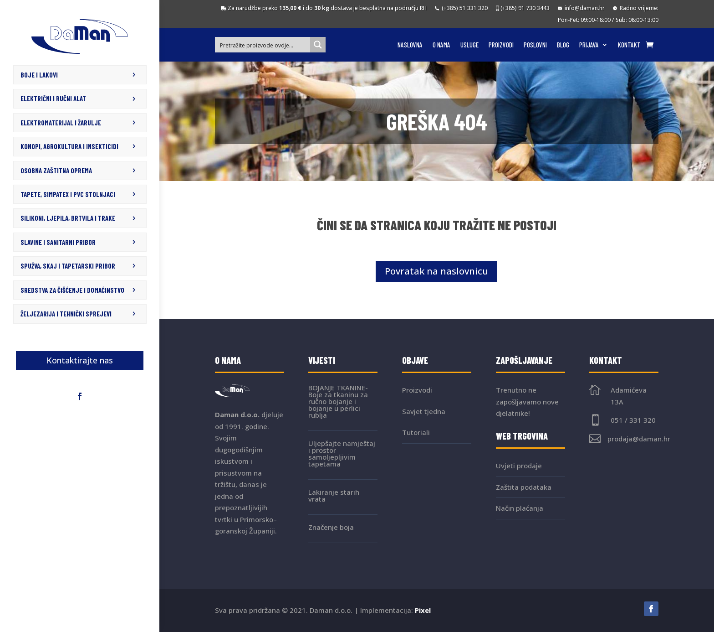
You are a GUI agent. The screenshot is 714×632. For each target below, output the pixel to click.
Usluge (469, 45)
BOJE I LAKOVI (39, 75)
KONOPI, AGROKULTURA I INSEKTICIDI (69, 146)
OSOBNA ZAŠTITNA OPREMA (56, 170)
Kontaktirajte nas (79, 358)
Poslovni (535, 45)
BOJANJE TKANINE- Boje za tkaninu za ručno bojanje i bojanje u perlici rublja (338, 401)
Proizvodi (501, 45)
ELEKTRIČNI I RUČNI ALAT (53, 98)
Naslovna (410, 45)
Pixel (423, 610)
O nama (441, 45)
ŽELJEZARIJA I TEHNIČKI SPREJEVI (66, 311)
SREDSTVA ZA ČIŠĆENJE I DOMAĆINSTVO (72, 288)
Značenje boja (331, 527)
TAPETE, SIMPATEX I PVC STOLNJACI (67, 193)
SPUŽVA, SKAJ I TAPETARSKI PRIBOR (67, 264)
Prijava (589, 45)
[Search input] (263, 44)
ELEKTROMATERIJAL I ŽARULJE (60, 122)
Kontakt (629, 45)
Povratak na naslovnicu (436, 271)
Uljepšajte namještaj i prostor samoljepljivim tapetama (341, 453)
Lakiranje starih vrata (333, 495)
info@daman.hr (581, 8)
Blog (563, 45)
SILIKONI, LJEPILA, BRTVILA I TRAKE (67, 216)
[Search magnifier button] (318, 44)
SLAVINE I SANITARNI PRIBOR (58, 240)
